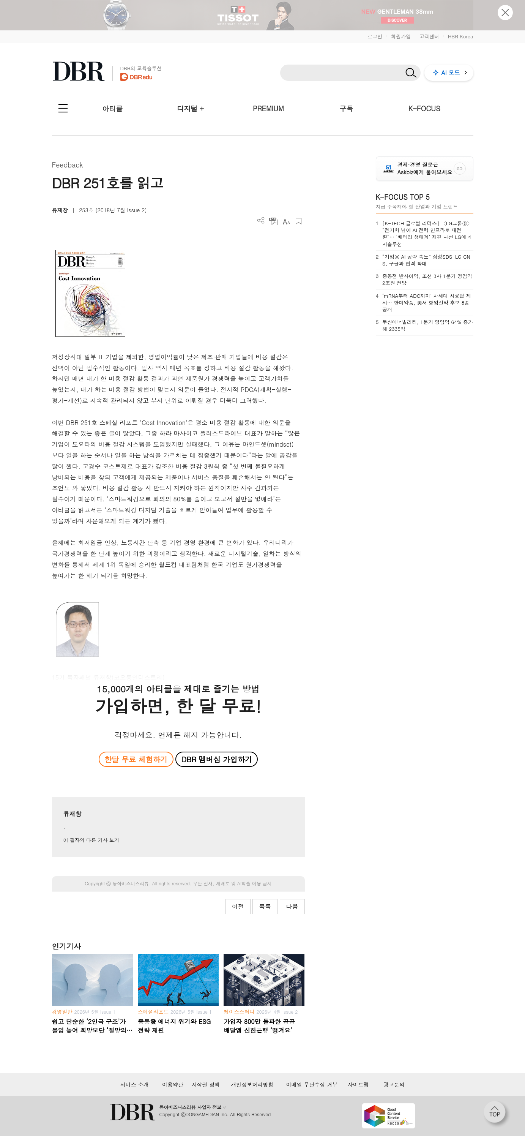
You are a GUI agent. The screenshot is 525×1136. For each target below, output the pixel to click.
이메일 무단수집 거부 (311, 1084)
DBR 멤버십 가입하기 (216, 759)
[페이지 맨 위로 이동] (497, 1114)
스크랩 (298, 221)
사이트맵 (358, 1084)
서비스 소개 (134, 1084)
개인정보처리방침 (252, 1084)
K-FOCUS (424, 108)
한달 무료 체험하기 (135, 759)
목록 (265, 906)
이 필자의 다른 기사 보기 (91, 840)
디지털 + (190, 108)
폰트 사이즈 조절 (286, 221)
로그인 (374, 36)
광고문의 (394, 1084)
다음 (292, 906)
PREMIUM (268, 108)
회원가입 (401, 36)
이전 (238, 906)
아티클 (112, 108)
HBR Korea (460, 36)
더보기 (261, 220)
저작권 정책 (206, 1084)
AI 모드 (451, 72)
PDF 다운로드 (273, 221)
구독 (346, 108)
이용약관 (172, 1084)
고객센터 (429, 36)
